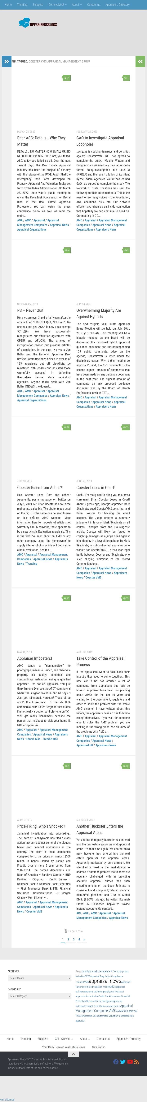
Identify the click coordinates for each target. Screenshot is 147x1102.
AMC (28, 220)
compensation (113, 1006)
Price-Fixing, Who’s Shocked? (41, 826)
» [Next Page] (84, 939)
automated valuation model (95, 986)
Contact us (93, 5)
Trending (22, 5)
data (84, 971)
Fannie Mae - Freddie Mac (42, 739)
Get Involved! (56, 5)
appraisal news (105, 981)
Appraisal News (59, 225)
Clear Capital (100, 1006)
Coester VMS (93, 577)
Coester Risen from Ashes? (39, 487)
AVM (119, 1011)
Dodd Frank (104, 996)
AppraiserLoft (84, 745)
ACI (78, 913)
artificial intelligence (103, 1001)
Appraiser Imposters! (34, 658)
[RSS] (136, 1062)
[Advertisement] (69, 40)
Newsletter (98, 1047)
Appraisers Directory (117, 5)
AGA (20, 220)
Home (8, 5)
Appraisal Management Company (105, 971)
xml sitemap (7, 1099)
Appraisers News (106, 229)
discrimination (92, 996)
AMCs (112, 986)
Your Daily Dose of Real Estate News (63, 1047)
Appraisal (39, 220)
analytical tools (112, 991)
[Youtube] (129, 1062)
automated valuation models (112, 1015)
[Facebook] (116, 1062)
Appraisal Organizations (32, 229)
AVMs (86, 982)
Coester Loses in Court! (95, 487)
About (75, 5)
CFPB (87, 976)
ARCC (124, 1011)
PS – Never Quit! (30, 310)
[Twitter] (123, 1062)
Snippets (38, 5)
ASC (91, 1006)
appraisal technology (94, 991)
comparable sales (89, 1015)
